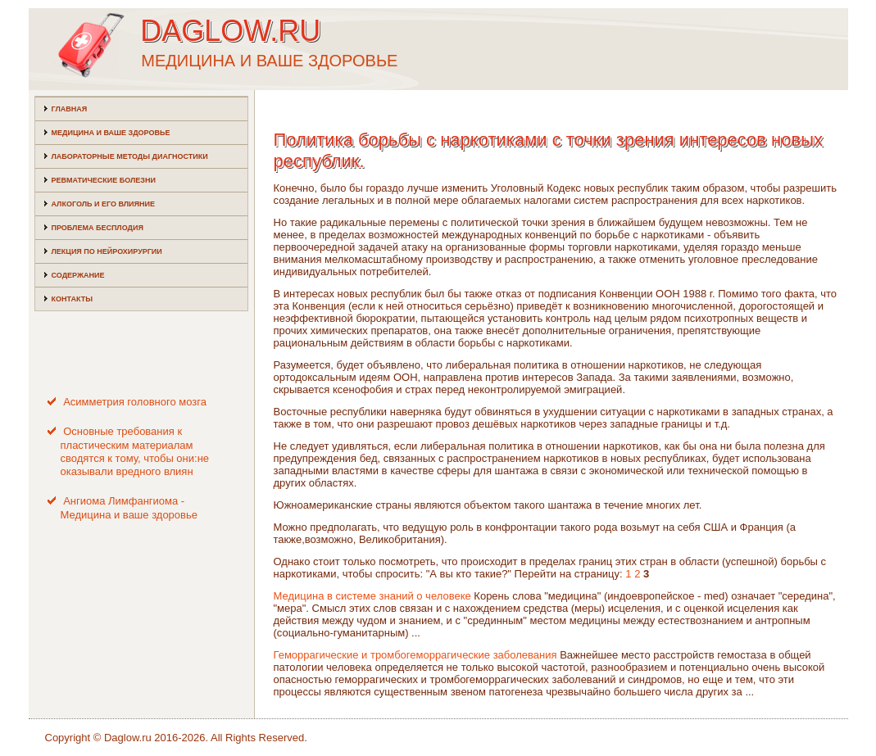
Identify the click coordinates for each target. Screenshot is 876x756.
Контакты (72, 299)
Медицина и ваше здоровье (111, 133)
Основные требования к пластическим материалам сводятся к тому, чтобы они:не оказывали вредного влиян (135, 451)
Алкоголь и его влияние (103, 204)
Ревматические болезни (104, 180)
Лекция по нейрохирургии (107, 251)
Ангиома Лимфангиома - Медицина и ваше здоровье (129, 507)
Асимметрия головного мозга (135, 402)
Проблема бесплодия (97, 228)
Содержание (78, 275)
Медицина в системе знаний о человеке (372, 596)
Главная (70, 109)
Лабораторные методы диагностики (130, 156)
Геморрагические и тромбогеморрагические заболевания (415, 655)
